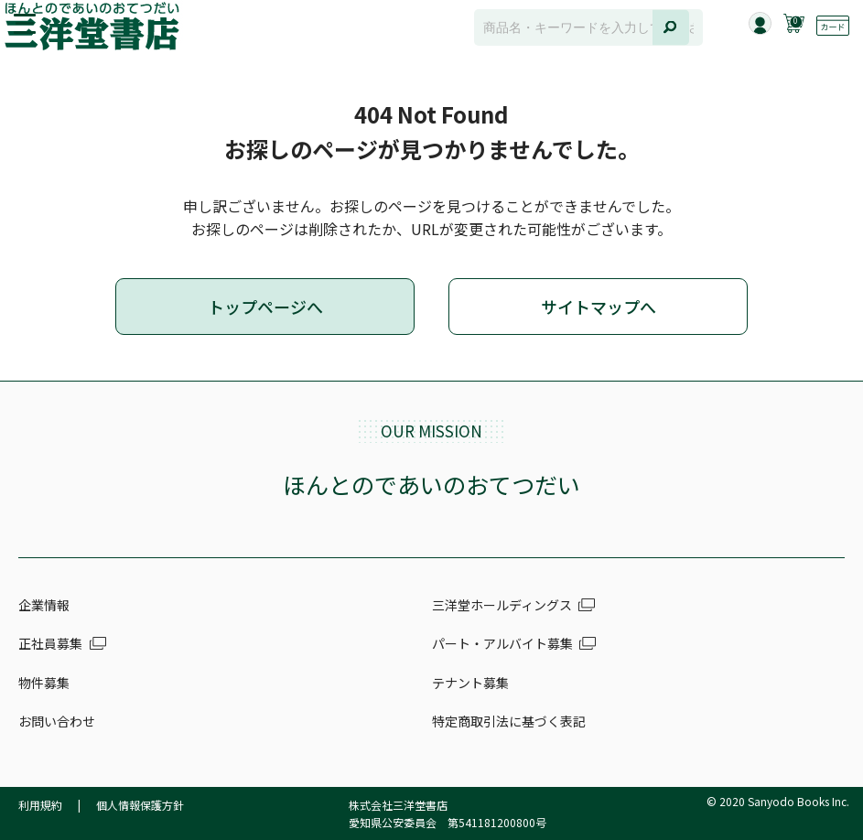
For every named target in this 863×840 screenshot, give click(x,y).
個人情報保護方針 (140, 805)
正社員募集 (50, 643)
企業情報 (44, 605)
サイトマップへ (598, 306)
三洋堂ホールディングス (502, 605)
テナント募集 (470, 682)
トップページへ (265, 306)
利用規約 (40, 805)
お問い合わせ (56, 721)
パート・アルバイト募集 (502, 643)
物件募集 (44, 682)
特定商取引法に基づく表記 (509, 721)
